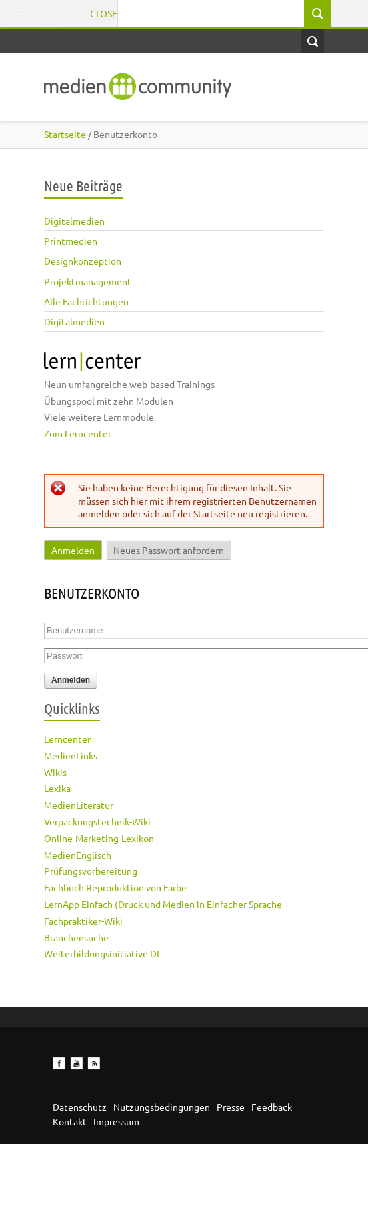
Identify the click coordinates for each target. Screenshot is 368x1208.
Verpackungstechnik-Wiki (97, 821)
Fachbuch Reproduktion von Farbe (115, 887)
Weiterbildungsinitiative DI (101, 953)
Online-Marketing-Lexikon (99, 838)
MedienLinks (70, 755)
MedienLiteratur (78, 805)
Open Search (312, 41)
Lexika (57, 788)
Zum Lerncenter (77, 433)
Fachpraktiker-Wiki (83, 921)
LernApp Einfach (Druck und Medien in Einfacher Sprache (163, 904)
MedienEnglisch (77, 855)
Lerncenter (67, 739)
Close (103, 13)
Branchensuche (76, 937)
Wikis (55, 772)
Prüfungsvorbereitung (90, 871)
